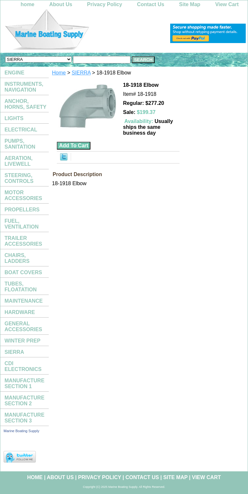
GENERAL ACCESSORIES (23, 326)
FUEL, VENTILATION (21, 224)
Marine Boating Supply (21, 431)
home (28, 4)
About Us (60, 4)
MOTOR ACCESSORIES (23, 195)
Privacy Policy (104, 4)
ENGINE (14, 72)
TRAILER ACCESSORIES (23, 241)
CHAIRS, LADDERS (17, 258)
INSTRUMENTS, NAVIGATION (24, 87)
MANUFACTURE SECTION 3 (25, 417)
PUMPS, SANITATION (20, 144)
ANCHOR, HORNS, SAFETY (25, 104)
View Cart (227, 4)
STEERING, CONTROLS (19, 178)
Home (59, 72)
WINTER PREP (22, 340)
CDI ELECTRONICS (23, 366)
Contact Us (150, 4)
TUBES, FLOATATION (21, 286)
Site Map (190, 4)
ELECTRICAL (21, 129)
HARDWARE (20, 312)
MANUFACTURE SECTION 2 (25, 400)
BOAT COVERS (23, 272)
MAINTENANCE (24, 301)
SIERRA (81, 72)
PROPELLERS (22, 209)
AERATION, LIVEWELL (19, 161)
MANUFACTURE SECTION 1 (25, 383)
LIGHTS (14, 118)
